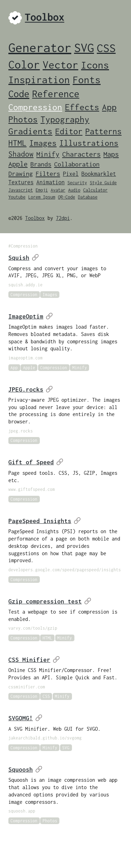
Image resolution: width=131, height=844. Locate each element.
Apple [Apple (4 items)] (18, 164)
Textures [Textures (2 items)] (21, 182)
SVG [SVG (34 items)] (84, 48)
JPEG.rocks (30, 389)
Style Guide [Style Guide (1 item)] (103, 182)
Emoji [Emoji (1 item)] (42, 190)
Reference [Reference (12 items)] (55, 93)
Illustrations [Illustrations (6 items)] (88, 143)
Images (50, 294)
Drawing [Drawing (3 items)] (20, 173)
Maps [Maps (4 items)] (111, 154)
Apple (29, 367)
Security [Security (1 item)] (77, 182)
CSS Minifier (34, 659)
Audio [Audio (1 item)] (74, 190)
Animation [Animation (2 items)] (50, 182)
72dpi (63, 218)
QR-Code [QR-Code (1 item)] (66, 197)
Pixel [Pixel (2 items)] (71, 174)
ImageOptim (30, 316)
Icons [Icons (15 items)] (95, 65)
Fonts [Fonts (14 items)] (87, 79)
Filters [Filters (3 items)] (48, 173)
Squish (23, 257)
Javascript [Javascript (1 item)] (20, 190)
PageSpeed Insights (44, 520)
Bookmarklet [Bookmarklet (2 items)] (98, 174)
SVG (66, 747)
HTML (47, 638)
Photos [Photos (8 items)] (23, 119)
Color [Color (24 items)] (24, 64)
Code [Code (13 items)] (18, 93)
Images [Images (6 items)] (43, 143)
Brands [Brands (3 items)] (40, 164)
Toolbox (35, 218)
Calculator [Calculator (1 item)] (95, 190)
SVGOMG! (25, 718)
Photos (50, 820)
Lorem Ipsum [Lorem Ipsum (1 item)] (41, 197)
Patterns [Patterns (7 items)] (103, 131)
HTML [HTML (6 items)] (17, 143)
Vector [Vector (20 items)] (60, 64)
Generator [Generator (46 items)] (39, 47)
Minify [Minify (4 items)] (47, 154)
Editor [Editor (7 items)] (68, 131)
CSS (46, 696)
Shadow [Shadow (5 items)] (21, 154)
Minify (79, 367)
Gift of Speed (35, 462)
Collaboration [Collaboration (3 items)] (77, 164)
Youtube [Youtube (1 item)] (17, 197)
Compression (23, 294)
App (14, 367)
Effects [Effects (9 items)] (82, 107)
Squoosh (25, 769)
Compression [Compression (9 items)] (35, 107)
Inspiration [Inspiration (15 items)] (39, 79)
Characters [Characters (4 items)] (81, 154)
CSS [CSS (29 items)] (106, 48)
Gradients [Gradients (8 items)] (30, 131)
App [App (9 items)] (109, 107)
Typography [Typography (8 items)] (65, 119)
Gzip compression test (49, 601)
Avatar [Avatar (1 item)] (58, 190)
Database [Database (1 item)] (87, 197)
